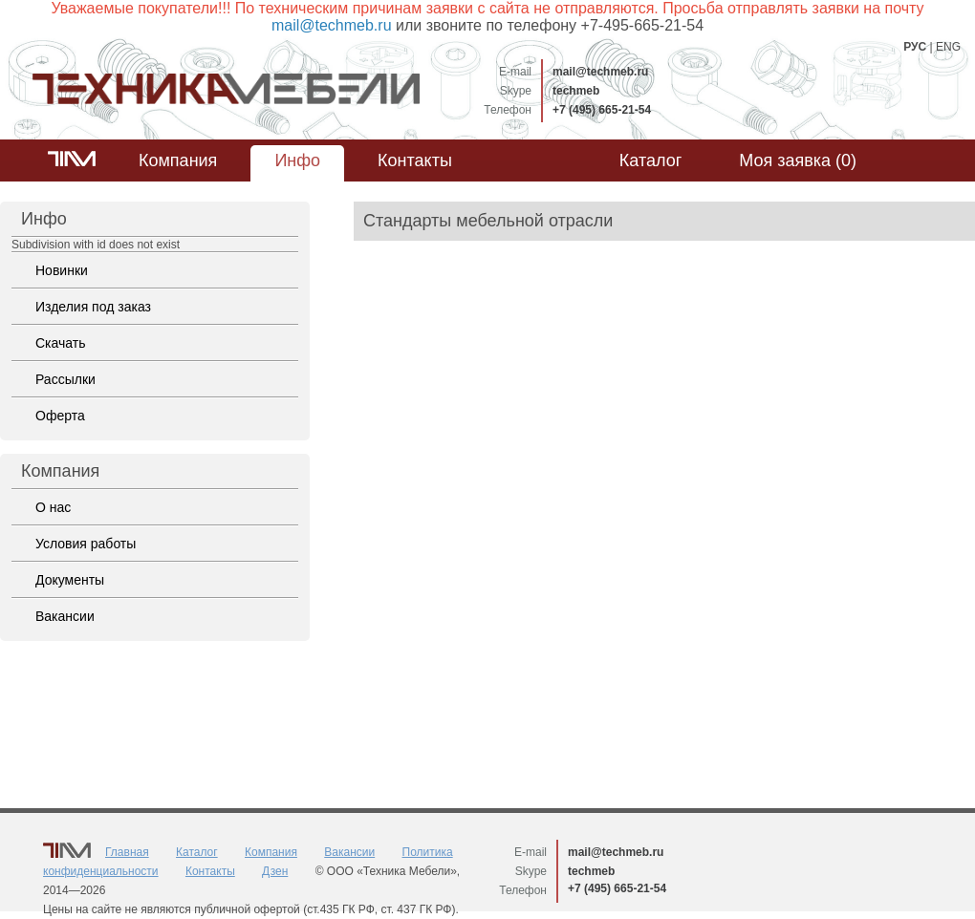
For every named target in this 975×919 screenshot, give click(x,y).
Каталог (650, 160)
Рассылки (65, 379)
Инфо (297, 160)
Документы (69, 580)
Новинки (61, 270)
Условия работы (85, 543)
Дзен (275, 871)
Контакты (415, 160)
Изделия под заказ (93, 306)
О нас (53, 507)
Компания (178, 160)
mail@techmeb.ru (600, 71)
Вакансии (65, 616)
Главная (127, 852)
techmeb (575, 90)
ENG (948, 46)
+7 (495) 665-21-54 (601, 110)
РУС (914, 46)
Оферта (60, 415)
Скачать (60, 343)
